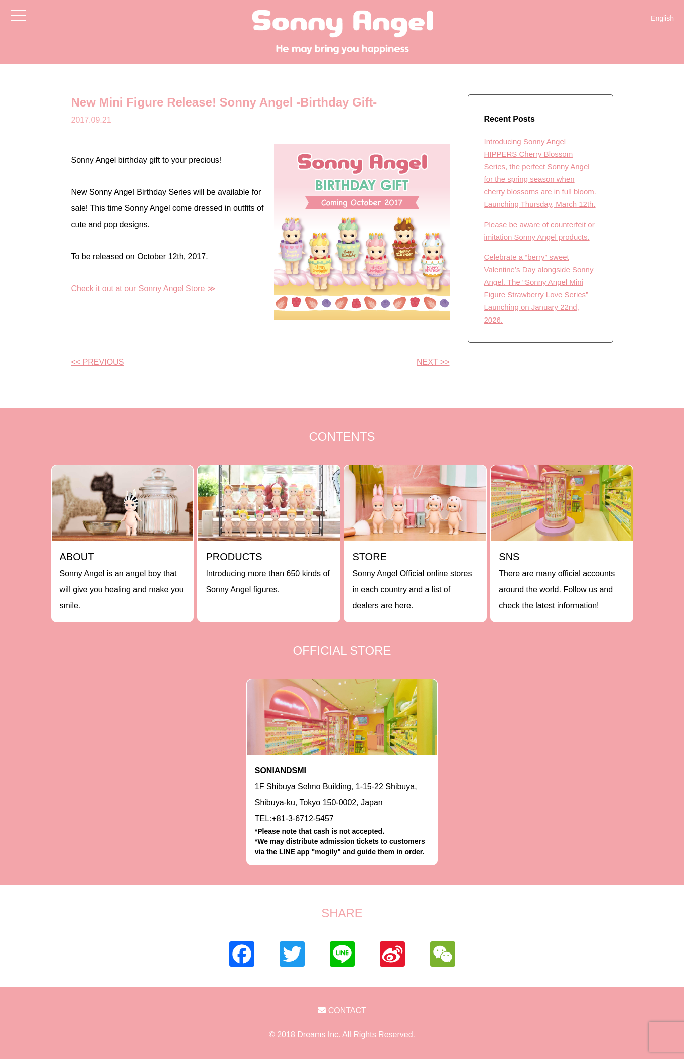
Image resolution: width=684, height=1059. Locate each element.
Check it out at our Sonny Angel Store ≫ (143, 288)
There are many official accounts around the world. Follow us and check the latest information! (557, 580)
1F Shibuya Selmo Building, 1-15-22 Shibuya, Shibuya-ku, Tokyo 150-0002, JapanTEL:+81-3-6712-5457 (342, 811)
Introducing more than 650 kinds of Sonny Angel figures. (267, 572)
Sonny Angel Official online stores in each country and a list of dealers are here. (412, 580)
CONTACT (342, 1010)
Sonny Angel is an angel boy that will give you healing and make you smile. (122, 580)
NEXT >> (433, 362)
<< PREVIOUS (97, 362)
